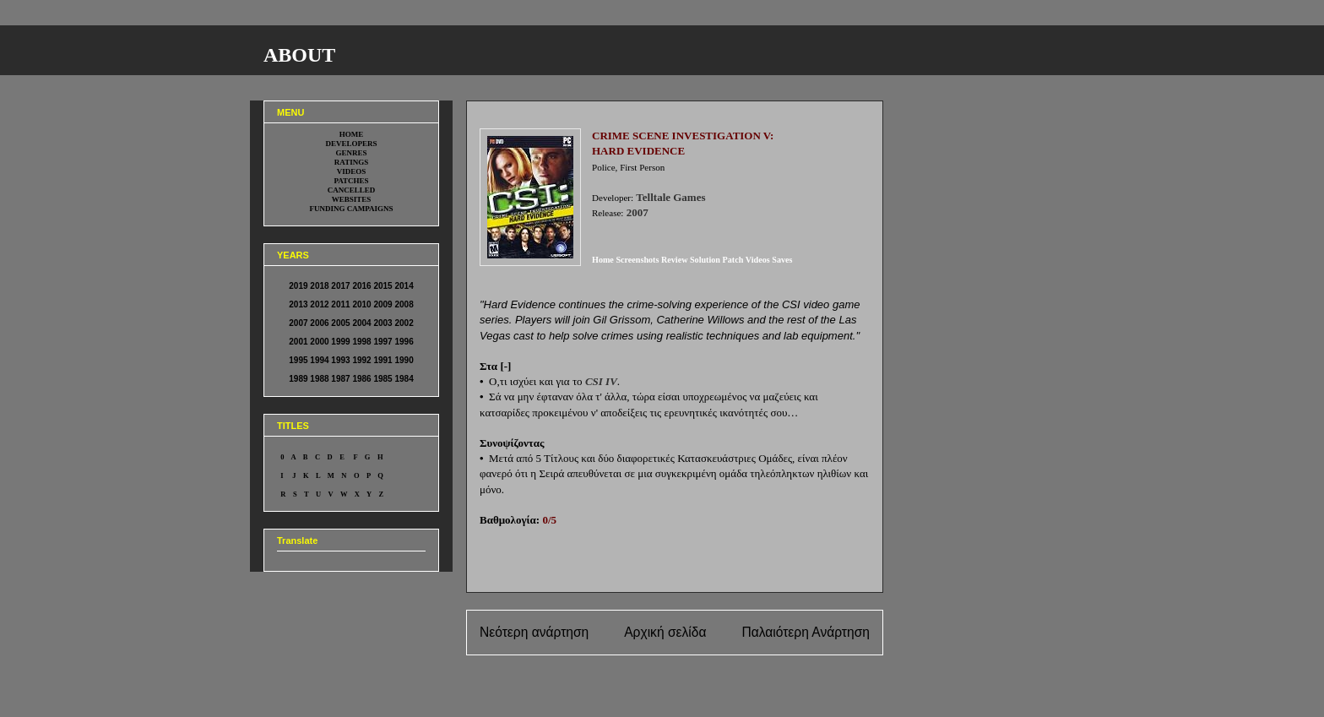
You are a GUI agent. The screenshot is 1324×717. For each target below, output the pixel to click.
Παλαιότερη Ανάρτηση (805, 632)
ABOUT (299, 55)
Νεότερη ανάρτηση (534, 632)
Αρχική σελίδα (665, 632)
